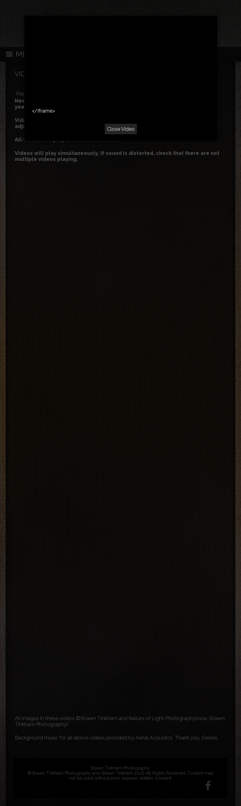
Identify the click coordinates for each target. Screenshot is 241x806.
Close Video (121, 129)
